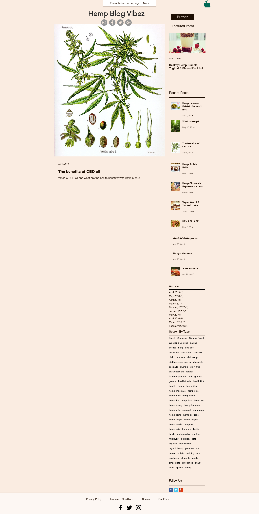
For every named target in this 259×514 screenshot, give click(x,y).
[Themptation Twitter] (120, 22)
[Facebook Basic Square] (171, 490)
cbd (171, 357)
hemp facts (175, 395)
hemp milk (174, 410)
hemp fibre (186, 400)
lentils (196, 429)
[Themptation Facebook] (112, 22)
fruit (190, 376)
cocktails (173, 366)
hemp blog (192, 386)
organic (173, 443)
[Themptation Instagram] (104, 22)
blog (180, 347)
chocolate (198, 362)
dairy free (195, 366)
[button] (208, 3)
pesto (172, 453)
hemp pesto (175, 414)
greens (172, 381)
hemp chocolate (177, 390)
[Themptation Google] (128, 22)
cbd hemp (192, 357)
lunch (172, 434)
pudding (190, 453)
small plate (174, 462)
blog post (189, 347)
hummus (186, 429)
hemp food (199, 400)
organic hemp (176, 448)
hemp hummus (192, 405)
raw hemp (174, 458)
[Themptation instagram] (138, 507)
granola (198, 376)
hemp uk (188, 424)
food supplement (177, 376)
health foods (184, 381)
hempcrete (174, 429)
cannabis (197, 352)
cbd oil (188, 362)
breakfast (174, 352)
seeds (195, 458)
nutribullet (174, 438)
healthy (173, 386)
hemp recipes (191, 419)
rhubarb (185, 458)
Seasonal (182, 338)
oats (194, 438)
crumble (184, 366)
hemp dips (193, 390)
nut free (196, 434)
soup (171, 467)
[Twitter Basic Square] (176, 490)
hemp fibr (174, 400)
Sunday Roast (196, 338)
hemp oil (186, 410)
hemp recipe (175, 419)
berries (172, 347)
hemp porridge (191, 414)
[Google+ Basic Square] (181, 490)
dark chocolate (176, 371)
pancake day (192, 448)
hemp (182, 386)
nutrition (185, 438)
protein (180, 453)
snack (198, 462)
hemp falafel (189, 395)
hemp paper (199, 410)
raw (198, 453)
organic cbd (185, 443)
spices (179, 467)
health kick (198, 381)
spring (188, 467)
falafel (189, 371)
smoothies (187, 462)
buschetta (186, 352)
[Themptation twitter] (129, 507)
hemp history (176, 405)
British (172, 338)
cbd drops (180, 357)
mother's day (183, 434)
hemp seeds (175, 424)
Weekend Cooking (178, 343)
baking (193, 343)
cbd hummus (176, 362)
